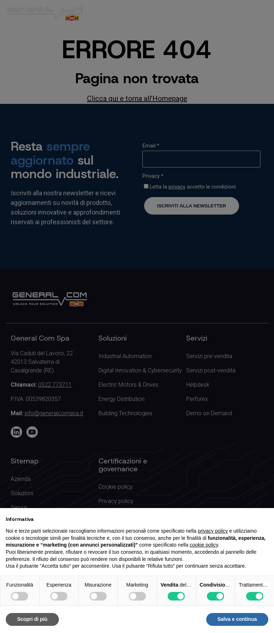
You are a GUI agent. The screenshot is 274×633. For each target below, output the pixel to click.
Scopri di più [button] (32, 619)
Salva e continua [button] (237, 619)
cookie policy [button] (204, 545)
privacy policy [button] (213, 531)
